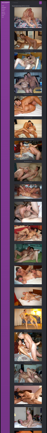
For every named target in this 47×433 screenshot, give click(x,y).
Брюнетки (3, 12)
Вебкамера (3, 13)
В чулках (3, 10)
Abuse (40, 2)
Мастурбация (4, 7)
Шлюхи (3, 15)
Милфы (3, 5)
